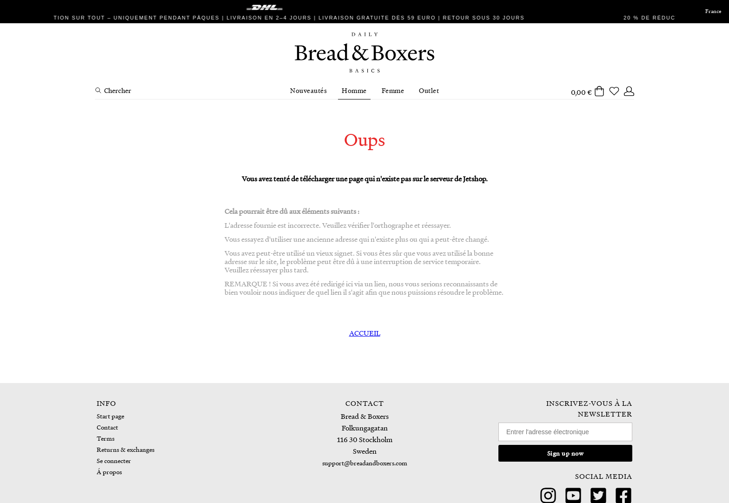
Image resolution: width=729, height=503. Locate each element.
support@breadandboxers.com (364, 462)
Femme (393, 90)
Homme (354, 90)
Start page (110, 415)
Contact (107, 427)
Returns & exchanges (125, 449)
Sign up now (565, 453)
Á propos (109, 471)
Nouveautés (308, 90)
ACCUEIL (364, 333)
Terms (105, 438)
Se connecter (114, 460)
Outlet (429, 90)
